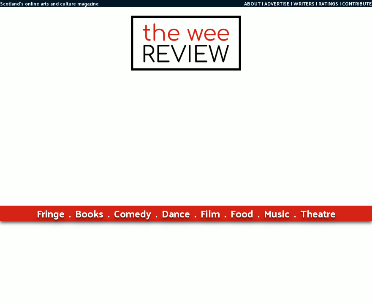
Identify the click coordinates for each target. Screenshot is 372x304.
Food (242, 213)
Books (89, 213)
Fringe (51, 213)
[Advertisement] (186, 134)
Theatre (318, 213)
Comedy (132, 213)
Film (210, 213)
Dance (176, 213)
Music (277, 213)
